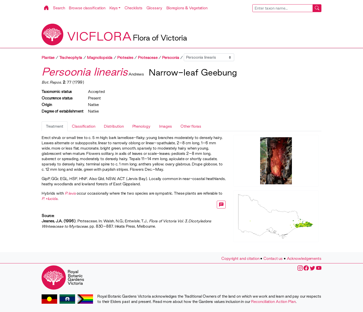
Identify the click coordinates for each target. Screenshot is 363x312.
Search (59, 8)
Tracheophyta (70, 57)
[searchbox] (282, 8)
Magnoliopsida (100, 57)
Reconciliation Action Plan (273, 301)
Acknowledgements (304, 258)
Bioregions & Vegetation (187, 8)
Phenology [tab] (141, 126)
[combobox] (287, 8)
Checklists (133, 8)
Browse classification (87, 8)
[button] (115, 8)
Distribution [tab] (114, 126)
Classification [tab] (83, 126)
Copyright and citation (240, 258)
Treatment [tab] (54, 126)
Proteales (125, 57)
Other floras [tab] (190, 126)
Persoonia (170, 57)
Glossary (154, 8)
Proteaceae (148, 57)
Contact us (273, 258)
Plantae (48, 57)
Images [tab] (165, 126)
